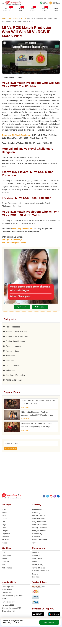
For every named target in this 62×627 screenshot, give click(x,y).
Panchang (36, 512)
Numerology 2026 (9, 602)
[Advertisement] (31, 473)
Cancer (4, 519)
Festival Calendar (39, 515)
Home (4, 19)
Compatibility (37, 534)
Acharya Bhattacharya (12, 240)
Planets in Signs (12, 351)
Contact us (36, 556)
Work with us (37, 559)
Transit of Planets (13, 365)
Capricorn (5, 537)
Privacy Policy (37, 565)
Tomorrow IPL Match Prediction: (17, 135)
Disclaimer (36, 577)
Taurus (4, 512)
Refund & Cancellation (40, 571)
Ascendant (10, 356)
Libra (4, 528)
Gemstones (6, 556)
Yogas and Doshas (14, 380)
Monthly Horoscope (39, 528)
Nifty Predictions (38, 519)
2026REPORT (33, 10)
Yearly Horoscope (39, 531)
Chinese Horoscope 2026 (11, 608)
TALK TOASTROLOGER (8, 10)
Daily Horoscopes (39, 522)
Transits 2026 (7, 590)
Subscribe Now (10, 448)
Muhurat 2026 (7, 593)
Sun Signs (6, 505)
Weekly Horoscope (39, 525)
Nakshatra (10, 361)
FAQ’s (34, 562)
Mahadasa (10, 370)
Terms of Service (38, 568)
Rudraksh (5, 562)
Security (35, 574)
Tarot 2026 (6, 599)
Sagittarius (6, 534)
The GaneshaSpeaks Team (14, 243)
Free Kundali (37, 509)
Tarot (34, 543)
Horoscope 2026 (8, 587)
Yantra (4, 559)
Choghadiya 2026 (8, 611)
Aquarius (5, 540)
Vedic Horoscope (13, 327)
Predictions (13, 19)
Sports (23, 19)
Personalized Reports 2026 (12, 596)
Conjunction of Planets (15, 341)
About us (35, 553)
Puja (3, 553)
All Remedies (7, 568)
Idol (3, 565)
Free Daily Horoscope (22, 229)
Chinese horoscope (39, 540)
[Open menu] (3, 2)
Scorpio (5, 531)
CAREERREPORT (45, 10)
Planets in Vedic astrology (17, 332)
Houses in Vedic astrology (17, 336)
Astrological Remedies (15, 375)
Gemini (4, 515)
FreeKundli (56, 10)
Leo (3, 522)
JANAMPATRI (21, 10)
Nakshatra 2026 (8, 605)
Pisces (4, 543)
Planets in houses (13, 346)
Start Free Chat (49, 622)
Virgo (4, 525)
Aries (4, 509)
